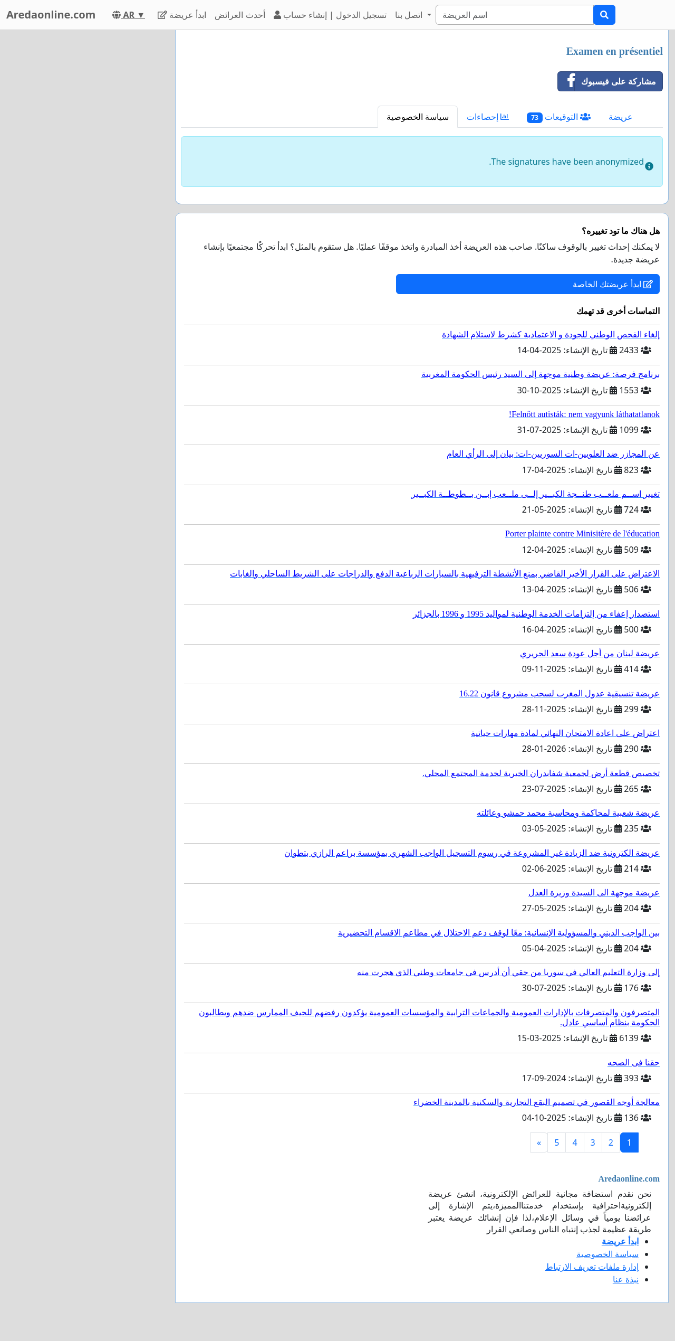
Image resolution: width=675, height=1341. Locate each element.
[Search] (515, 15)
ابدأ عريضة (182, 15)
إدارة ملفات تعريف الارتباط (592, 1266)
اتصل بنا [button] (410, 15)
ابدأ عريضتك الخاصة (613, 284)
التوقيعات (559, 117)
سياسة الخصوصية (418, 116)
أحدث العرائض (240, 15)
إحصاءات (488, 116)
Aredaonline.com (50, 14)
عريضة (621, 116)
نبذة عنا (626, 1279)
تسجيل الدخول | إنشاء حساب (330, 15)
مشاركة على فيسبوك (607, 81)
